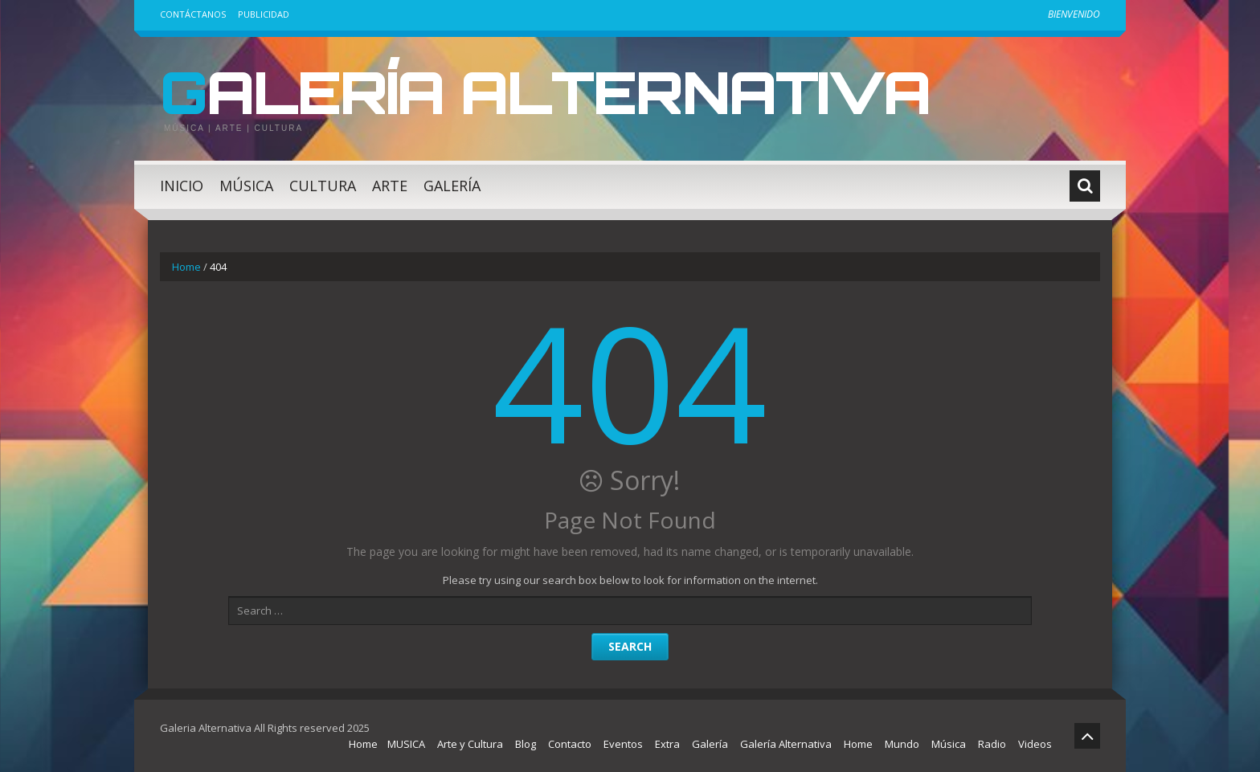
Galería (452, 185)
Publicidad (263, 14)
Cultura (322, 185)
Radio (992, 744)
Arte (389, 185)
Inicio (181, 185)
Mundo (902, 744)
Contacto (569, 744)
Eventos (623, 744)
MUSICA (406, 744)
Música (246, 185)
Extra (667, 744)
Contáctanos (193, 14)
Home (186, 266)
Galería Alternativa (545, 91)
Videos (1035, 744)
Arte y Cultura (470, 744)
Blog (525, 744)
